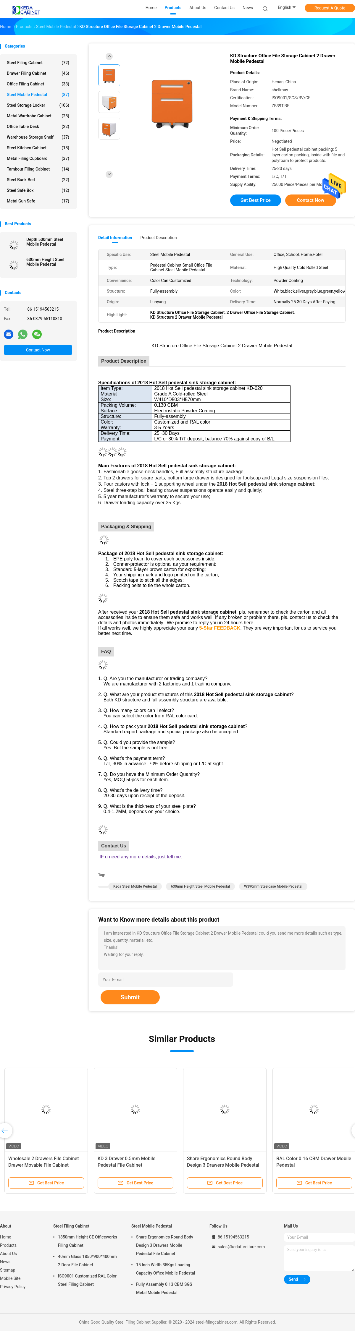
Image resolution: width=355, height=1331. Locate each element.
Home (5, 1237)
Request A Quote (329, 8)
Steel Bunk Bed (38, 180)
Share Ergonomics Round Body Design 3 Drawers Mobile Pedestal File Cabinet (223, 1165)
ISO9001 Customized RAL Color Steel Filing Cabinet (87, 1280)
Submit (130, 997)
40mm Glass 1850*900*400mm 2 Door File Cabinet (87, 1260)
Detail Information (115, 237)
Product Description (158, 237)
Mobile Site (10, 1278)
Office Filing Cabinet (38, 84)
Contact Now (38, 350)
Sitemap (7, 1270)
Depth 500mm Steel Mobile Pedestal (44, 242)
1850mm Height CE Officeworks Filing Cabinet (87, 1241)
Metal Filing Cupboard (38, 158)
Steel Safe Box (38, 190)
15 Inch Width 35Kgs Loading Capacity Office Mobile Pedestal (165, 1268)
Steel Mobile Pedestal (38, 95)
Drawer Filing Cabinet (38, 73)
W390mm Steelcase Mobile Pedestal (273, 886)
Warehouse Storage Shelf (38, 137)
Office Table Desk (38, 126)
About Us (8, 1253)
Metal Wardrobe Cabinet (38, 116)
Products (8, 1245)
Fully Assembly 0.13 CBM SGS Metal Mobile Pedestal (164, 1288)
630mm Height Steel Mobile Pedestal (45, 262)
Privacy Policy (12, 1286)
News (5, 1261)
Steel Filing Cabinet (38, 63)
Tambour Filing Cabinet (38, 169)
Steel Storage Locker (38, 105)
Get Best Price (256, 200)
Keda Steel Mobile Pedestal (135, 886)
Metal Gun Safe (38, 201)
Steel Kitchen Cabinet (38, 148)
